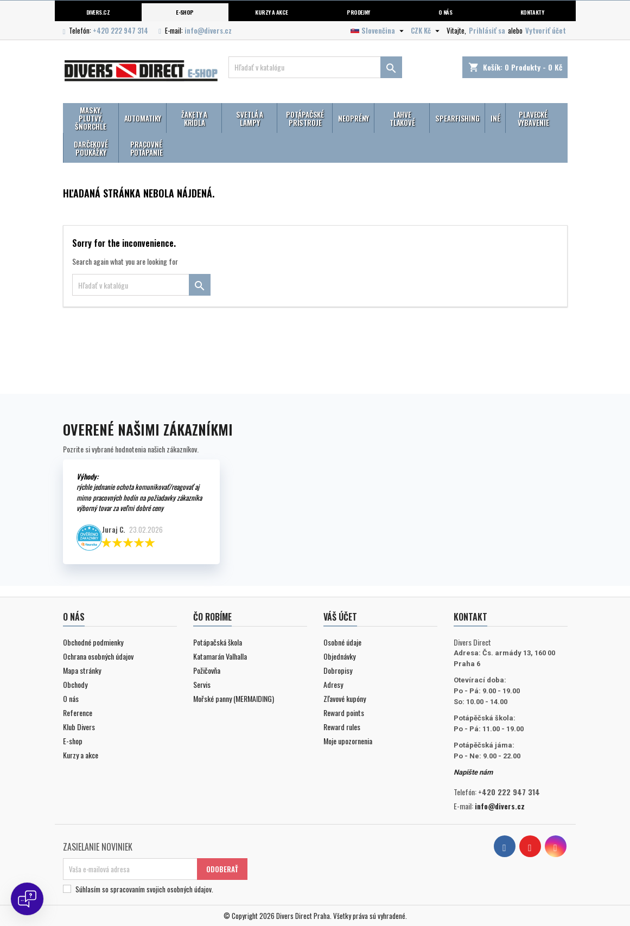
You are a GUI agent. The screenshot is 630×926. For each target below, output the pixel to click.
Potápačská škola (217, 642)
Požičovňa (206, 670)
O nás (445, 12)
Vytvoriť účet (545, 30)
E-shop (185, 12)
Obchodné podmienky (93, 642)
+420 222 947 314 (120, 30)
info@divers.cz (208, 30)
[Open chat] (27, 899)
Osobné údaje (342, 642)
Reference (77, 712)
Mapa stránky (82, 670)
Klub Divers (79, 726)
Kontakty (532, 12)
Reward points (343, 712)
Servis (202, 684)
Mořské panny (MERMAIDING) (233, 698)
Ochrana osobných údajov (98, 656)
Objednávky (339, 656)
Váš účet (340, 616)
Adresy (333, 684)
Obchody (75, 684)
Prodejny (358, 12)
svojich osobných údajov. (180, 889)
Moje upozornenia (347, 740)
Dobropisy (337, 670)
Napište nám (473, 772)
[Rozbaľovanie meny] (426, 30)
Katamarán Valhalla (220, 656)
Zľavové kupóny (344, 698)
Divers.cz (98, 12)
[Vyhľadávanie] (315, 67)
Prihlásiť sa (487, 30)
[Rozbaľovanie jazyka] (378, 30)
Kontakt (470, 616)
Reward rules (341, 726)
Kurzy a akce (80, 755)
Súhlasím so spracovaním (144, 889)
